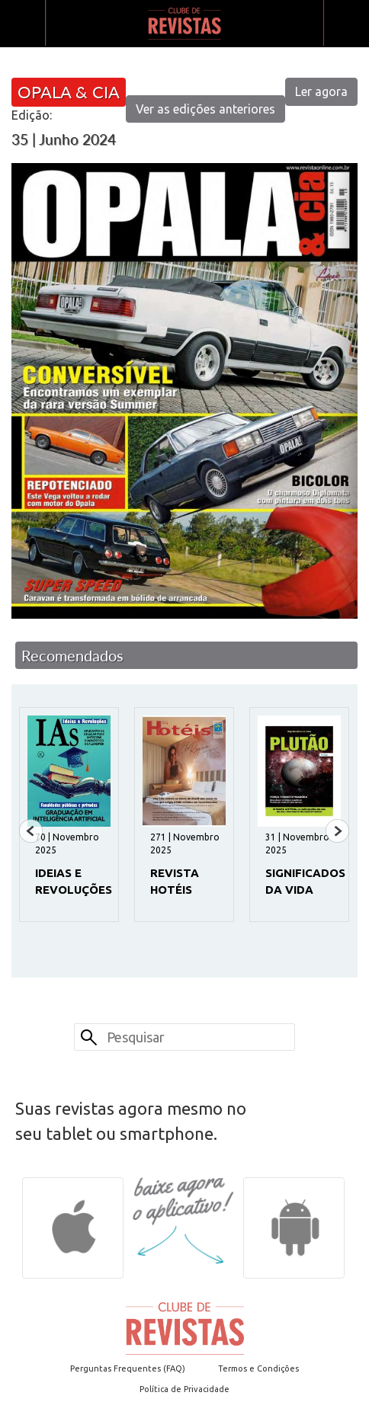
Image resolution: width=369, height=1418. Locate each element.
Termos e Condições (258, 1368)
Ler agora (321, 91)
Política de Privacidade (184, 1389)
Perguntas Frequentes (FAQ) (127, 1368)
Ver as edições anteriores (205, 109)
